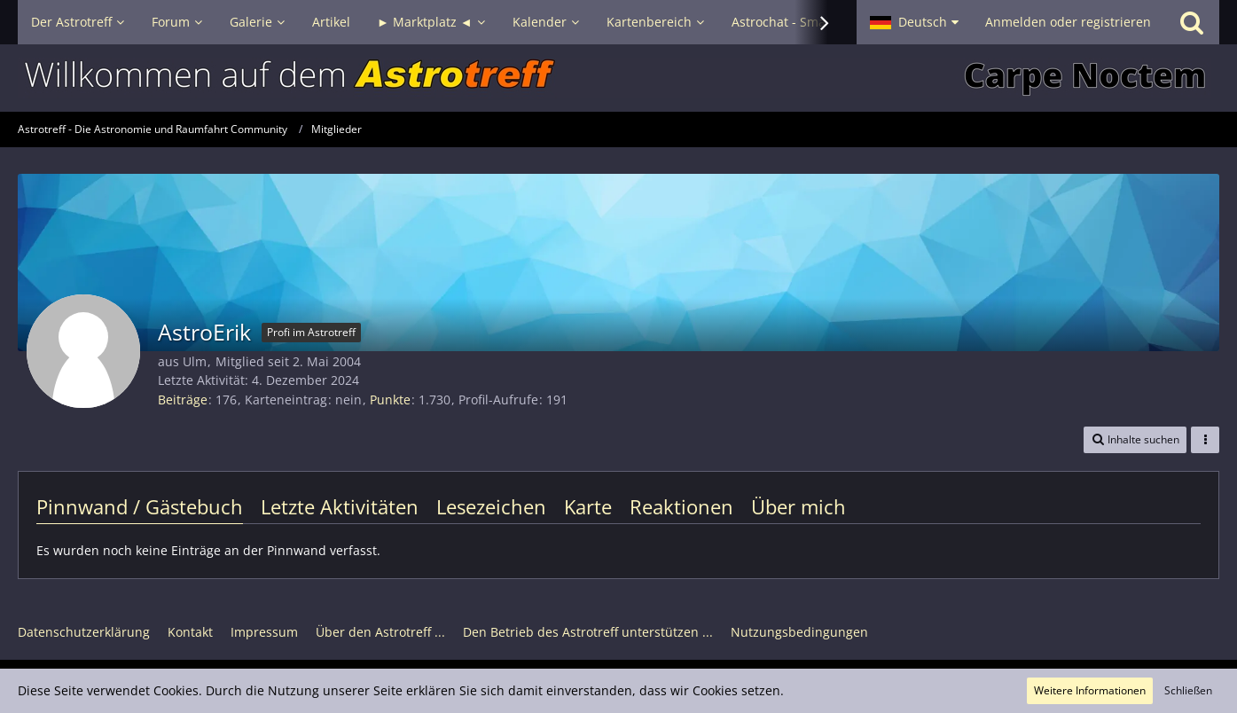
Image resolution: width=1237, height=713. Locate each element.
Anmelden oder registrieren (1068, 21)
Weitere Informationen (1090, 690)
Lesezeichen (491, 506)
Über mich (798, 506)
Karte (588, 506)
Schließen (1188, 690)
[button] (914, 22)
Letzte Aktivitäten (340, 506)
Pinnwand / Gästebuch (139, 506)
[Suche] (1191, 22)
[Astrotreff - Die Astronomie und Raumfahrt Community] (618, 78)
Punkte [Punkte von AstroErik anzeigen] (390, 399)
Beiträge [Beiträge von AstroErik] (182, 399)
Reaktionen (681, 506)
